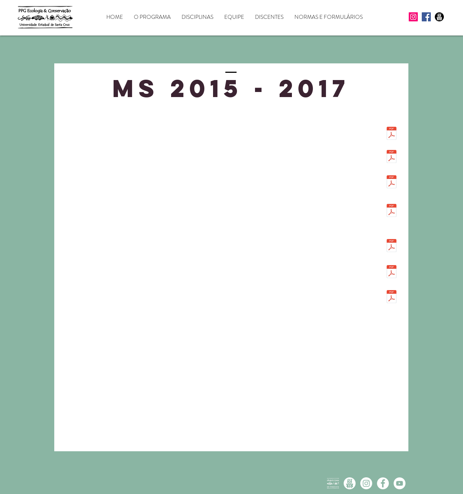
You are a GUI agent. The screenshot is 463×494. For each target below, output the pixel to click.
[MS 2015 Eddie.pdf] (391, 182)
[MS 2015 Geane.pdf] (391, 246)
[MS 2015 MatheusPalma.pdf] (391, 297)
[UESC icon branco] (350, 483)
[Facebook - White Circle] (383, 483)
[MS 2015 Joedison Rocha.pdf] (391, 272)
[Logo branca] (333, 483)
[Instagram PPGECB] (366, 483)
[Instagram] (413, 16)
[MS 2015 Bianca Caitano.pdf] (391, 157)
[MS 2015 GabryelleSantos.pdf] (391, 211)
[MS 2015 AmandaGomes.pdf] (391, 134)
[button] (152, 17)
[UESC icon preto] (439, 16)
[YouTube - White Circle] (399, 483)
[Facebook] (426, 16)
